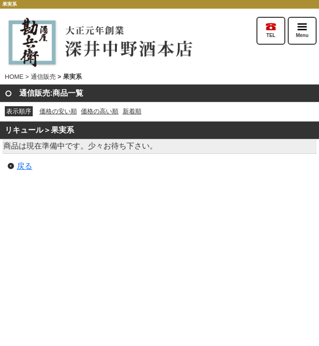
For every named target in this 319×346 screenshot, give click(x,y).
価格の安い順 (58, 111)
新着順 (132, 111)
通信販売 (43, 76)
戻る (24, 166)
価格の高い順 (99, 111)
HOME (14, 76)
